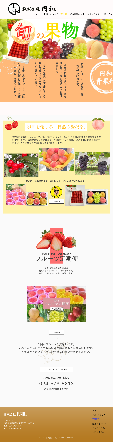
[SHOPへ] (56, 201)
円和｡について (97, 415)
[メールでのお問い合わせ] (56, 369)
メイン (95, 411)
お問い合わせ (97, 432)
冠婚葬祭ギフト (97, 424)
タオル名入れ (97, 428)
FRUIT (95, 419)
